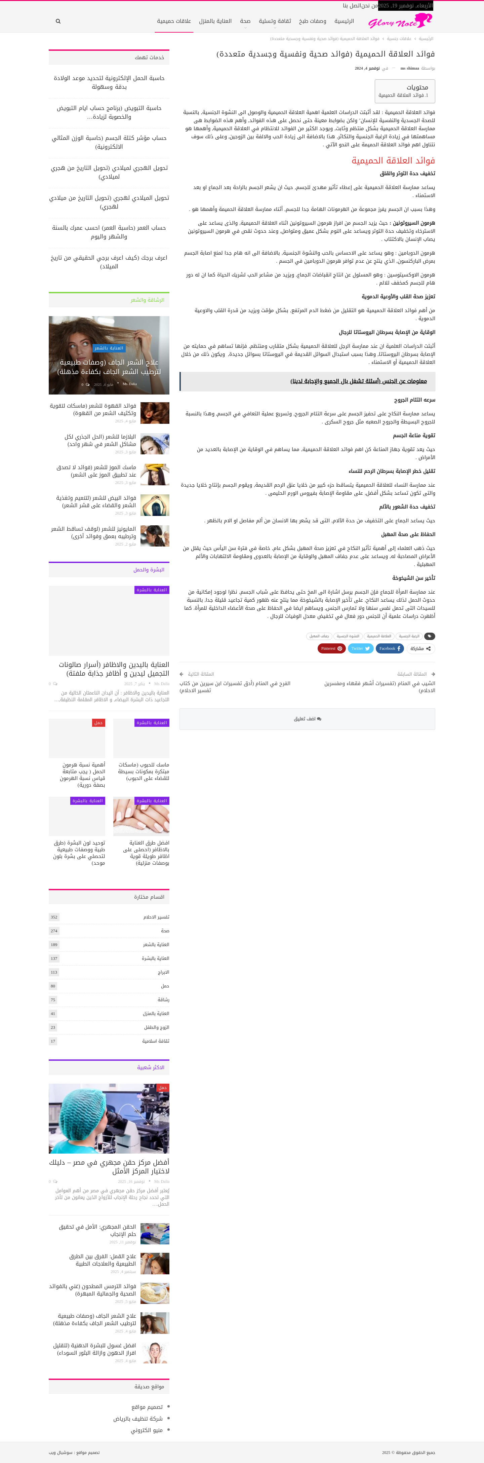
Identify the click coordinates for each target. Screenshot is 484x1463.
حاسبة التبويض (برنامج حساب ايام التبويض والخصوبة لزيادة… (109, 112)
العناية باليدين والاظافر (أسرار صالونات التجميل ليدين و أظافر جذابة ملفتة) (114, 669)
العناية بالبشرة (152, 590)
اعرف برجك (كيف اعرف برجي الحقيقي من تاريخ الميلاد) (109, 262)
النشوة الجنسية (348, 636)
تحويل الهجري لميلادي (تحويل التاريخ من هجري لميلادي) (109, 172)
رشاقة (163, 1000)
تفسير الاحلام (156, 917)
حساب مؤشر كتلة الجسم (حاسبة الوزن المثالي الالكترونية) (109, 142)
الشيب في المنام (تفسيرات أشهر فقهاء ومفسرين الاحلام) (379, 687)
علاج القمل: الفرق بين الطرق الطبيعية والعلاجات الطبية (102, 1260)
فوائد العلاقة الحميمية (401, 96)
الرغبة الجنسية (409, 636)
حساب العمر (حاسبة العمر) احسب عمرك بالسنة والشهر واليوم (109, 232)
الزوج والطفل (156, 1027)
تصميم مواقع (147, 1407)
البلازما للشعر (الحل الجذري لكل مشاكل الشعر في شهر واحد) (100, 440)
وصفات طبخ (312, 21)
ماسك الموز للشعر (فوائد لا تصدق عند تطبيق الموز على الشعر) (96, 471)
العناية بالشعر (109, 348)
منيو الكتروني (147, 1430)
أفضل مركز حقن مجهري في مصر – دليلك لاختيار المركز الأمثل (109, 1166)
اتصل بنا (352, 5)
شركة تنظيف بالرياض (138, 1419)
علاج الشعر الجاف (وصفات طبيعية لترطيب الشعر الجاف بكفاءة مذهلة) (109, 367)
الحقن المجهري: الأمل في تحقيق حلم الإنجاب (97, 1230)
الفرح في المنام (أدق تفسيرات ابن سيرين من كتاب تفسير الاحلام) (234, 687)
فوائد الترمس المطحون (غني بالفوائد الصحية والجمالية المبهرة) (92, 1290)
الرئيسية (344, 21)
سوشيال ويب (61, 1452)
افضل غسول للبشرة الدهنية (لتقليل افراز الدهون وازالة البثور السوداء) (94, 1349)
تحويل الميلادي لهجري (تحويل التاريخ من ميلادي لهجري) (109, 202)
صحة (245, 21)
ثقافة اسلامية (155, 1041)
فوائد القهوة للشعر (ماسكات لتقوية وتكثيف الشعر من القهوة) (93, 409)
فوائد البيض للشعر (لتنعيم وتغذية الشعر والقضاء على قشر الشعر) (96, 502)
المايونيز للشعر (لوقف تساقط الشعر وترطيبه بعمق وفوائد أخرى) (93, 532)
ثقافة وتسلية (275, 21)
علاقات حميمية (174, 21)
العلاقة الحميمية (379, 636)
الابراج (163, 972)
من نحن (369, 5)
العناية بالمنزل (215, 21)
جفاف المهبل (319, 636)
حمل (98, 722)
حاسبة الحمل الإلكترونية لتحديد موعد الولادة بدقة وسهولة (109, 82)
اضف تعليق (307, 719)
